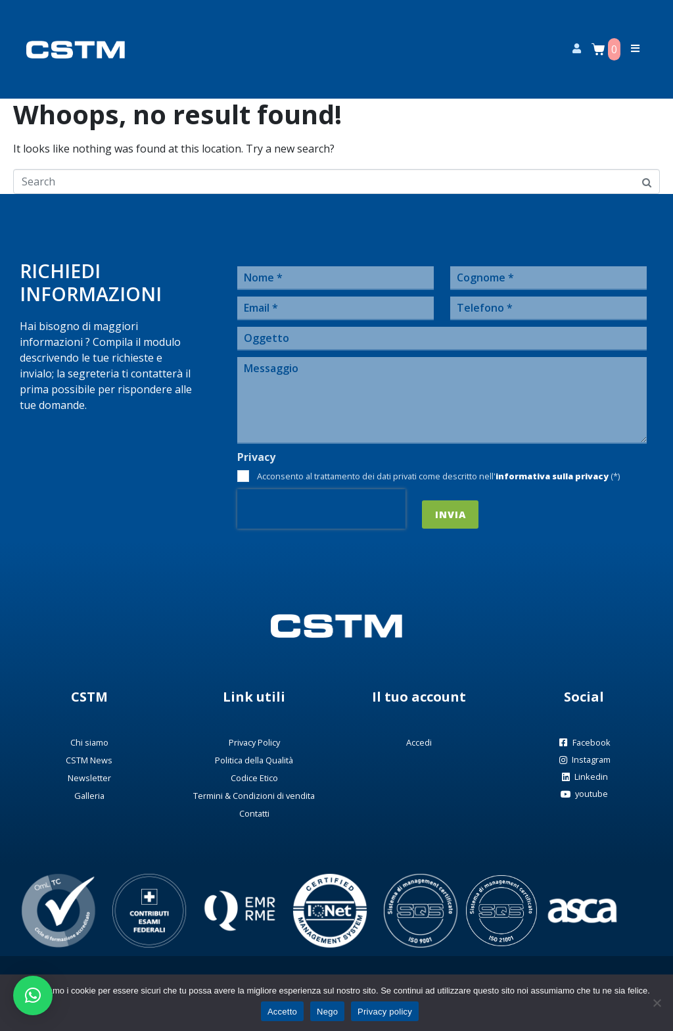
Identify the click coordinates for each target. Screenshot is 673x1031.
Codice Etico (254, 778)
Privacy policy (385, 1012)
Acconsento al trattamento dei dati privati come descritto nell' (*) (438, 476)
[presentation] (321, 509)
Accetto (282, 1012)
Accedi (419, 742)
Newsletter (89, 778)
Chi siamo (89, 742)
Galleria (89, 796)
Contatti (254, 813)
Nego (327, 1012)
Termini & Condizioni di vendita (254, 796)
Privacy (256, 457)
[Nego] (656, 1002)
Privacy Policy (254, 742)
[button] (33, 995)
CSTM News (89, 760)
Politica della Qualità (254, 760)
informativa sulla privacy (552, 476)
